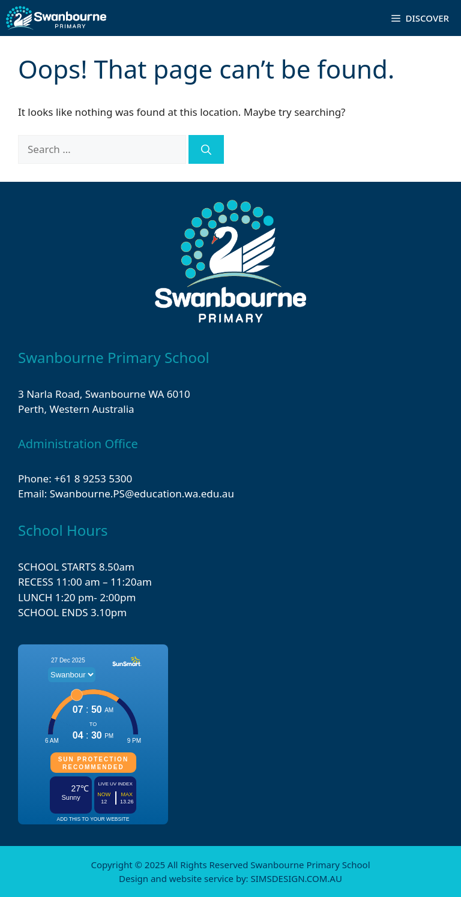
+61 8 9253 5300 (93, 478)
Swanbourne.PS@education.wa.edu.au (142, 493)
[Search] (206, 149)
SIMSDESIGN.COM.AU (296, 878)
